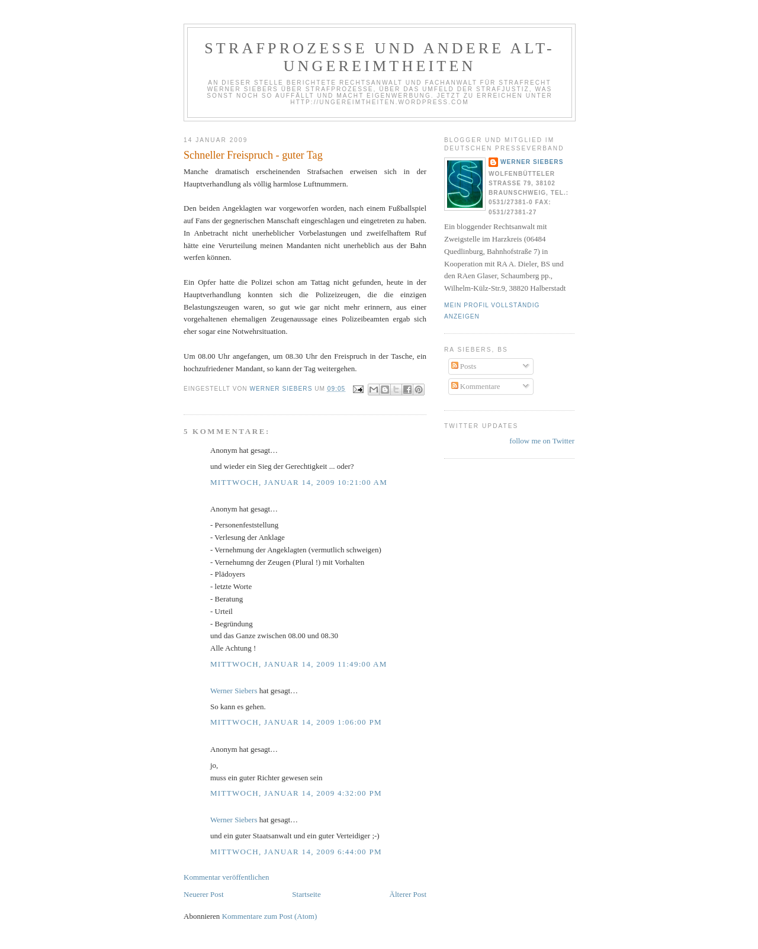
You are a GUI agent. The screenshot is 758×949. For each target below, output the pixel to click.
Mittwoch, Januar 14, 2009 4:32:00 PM (296, 793)
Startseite (306, 894)
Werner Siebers (233, 690)
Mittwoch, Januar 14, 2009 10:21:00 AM (298, 482)
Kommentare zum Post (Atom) (269, 916)
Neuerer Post (204, 894)
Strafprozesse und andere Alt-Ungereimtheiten (379, 57)
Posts (464, 366)
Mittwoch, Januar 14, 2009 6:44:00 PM (296, 851)
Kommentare (475, 386)
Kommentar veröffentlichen (226, 877)
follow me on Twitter (541, 440)
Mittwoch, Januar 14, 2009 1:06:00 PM (296, 722)
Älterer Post (408, 894)
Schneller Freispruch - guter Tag (253, 155)
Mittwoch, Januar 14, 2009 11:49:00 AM (298, 664)
